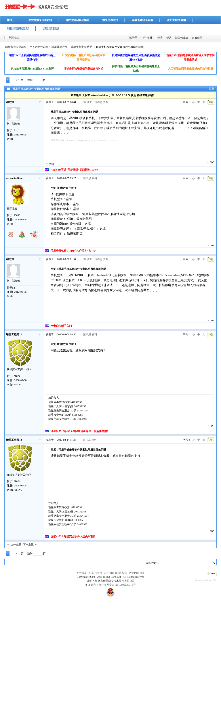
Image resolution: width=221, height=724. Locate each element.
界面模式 (13, 37)
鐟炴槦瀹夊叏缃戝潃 (40, 20)
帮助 (168, 37)
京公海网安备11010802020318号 (117, 584)
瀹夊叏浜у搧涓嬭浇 (77, 20)
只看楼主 (86, 102)
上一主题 (16, 544)
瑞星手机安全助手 (81, 47)
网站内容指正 (137, 572)
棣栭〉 (11, 20)
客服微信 (197, 37)
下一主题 (28, 544)
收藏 (211, 88)
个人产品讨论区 (39, 47)
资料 (105, 102)
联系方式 (121, 572)
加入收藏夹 (181, 37)
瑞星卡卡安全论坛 (15, 47)
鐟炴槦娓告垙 (51, 28)
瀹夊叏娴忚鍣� (176, 20)
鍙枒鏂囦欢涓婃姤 (18, 28)
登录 (134, 37)
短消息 (98, 102)
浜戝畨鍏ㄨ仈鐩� (142, 20)
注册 (149, 37)
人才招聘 (109, 572)
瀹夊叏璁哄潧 (110, 20)
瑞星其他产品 (59, 47)
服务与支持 (95, 572)
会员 (160, 37)
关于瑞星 (81, 572)
